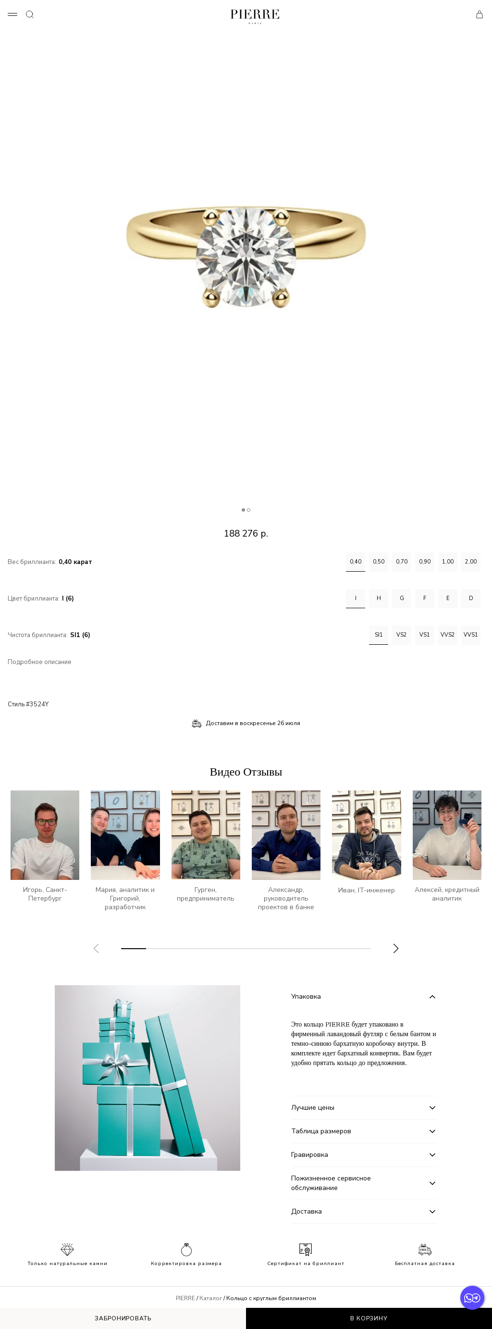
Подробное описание (40, 662)
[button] (396, 948)
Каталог (210, 1298)
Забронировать (123, 1318)
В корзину (369, 1318)
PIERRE (185, 1298)
